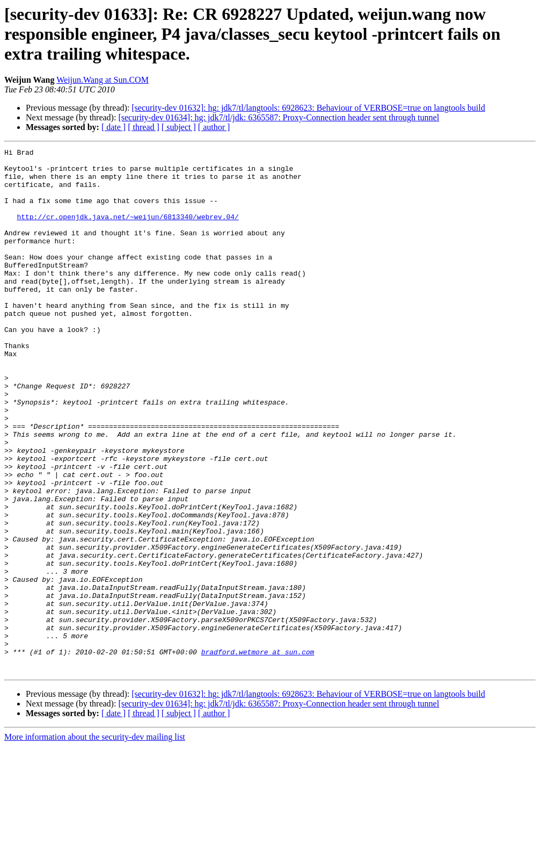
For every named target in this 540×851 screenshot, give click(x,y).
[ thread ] (143, 127)
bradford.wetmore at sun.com (258, 753)
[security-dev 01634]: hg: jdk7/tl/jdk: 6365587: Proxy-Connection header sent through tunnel (278, 117)
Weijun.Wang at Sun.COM (102, 79)
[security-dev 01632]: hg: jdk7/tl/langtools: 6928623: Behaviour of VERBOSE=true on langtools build (308, 107)
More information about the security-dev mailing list (94, 841)
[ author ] (214, 127)
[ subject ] (179, 127)
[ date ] (113, 127)
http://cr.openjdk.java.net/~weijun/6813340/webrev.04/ (127, 231)
